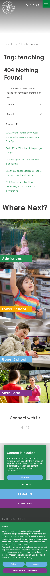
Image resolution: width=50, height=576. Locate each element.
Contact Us (25, 494)
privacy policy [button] (33, 534)
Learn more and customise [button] (25, 570)
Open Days (25, 484)
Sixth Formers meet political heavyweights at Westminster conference (20, 186)
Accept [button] (36, 564)
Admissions (25, 503)
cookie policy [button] (23, 544)
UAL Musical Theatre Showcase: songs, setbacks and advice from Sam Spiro (22, 137)
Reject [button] (13, 564)
